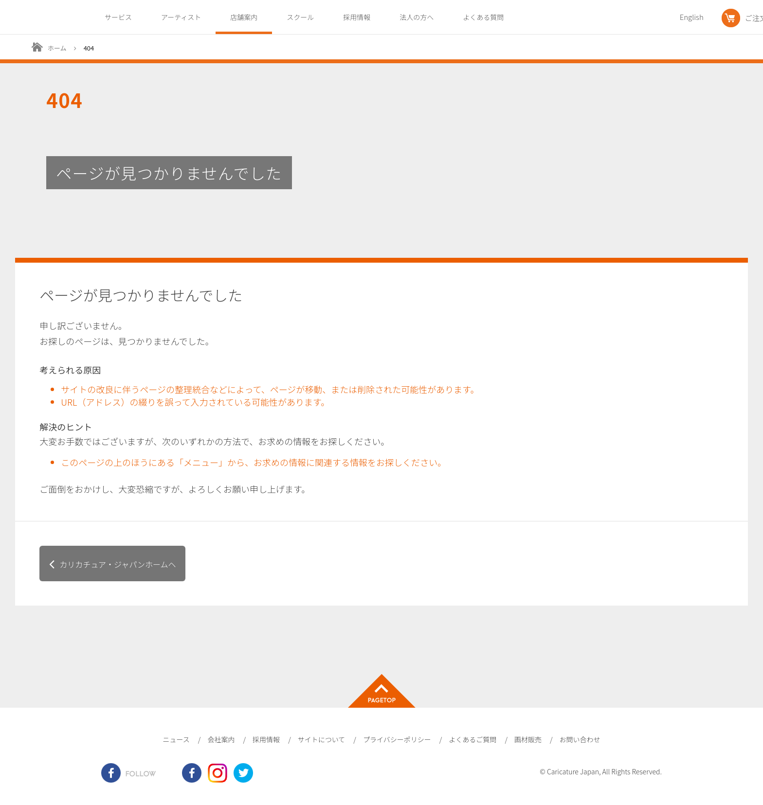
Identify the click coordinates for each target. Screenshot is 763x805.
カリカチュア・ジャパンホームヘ (117, 564)
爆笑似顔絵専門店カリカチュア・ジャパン (35, 17)
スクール (300, 17)
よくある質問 (483, 17)
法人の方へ (417, 17)
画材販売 (528, 739)
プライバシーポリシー (397, 739)
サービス (118, 17)
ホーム (57, 48)
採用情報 (356, 17)
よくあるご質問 (472, 739)
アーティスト (181, 17)
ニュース (176, 739)
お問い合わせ (580, 739)
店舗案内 (243, 17)
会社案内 (221, 739)
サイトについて (321, 739)
